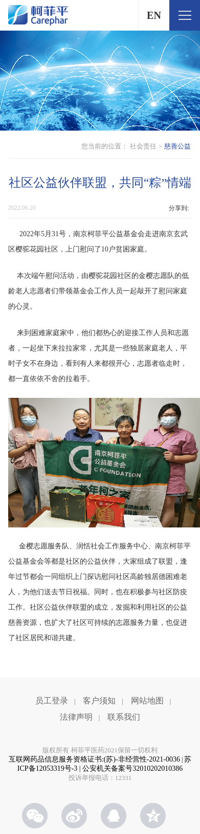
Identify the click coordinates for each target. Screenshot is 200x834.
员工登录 (51, 700)
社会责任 (143, 146)
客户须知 (99, 700)
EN (154, 15)
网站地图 (147, 700)
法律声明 (76, 717)
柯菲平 (38, 15)
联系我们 (123, 717)
